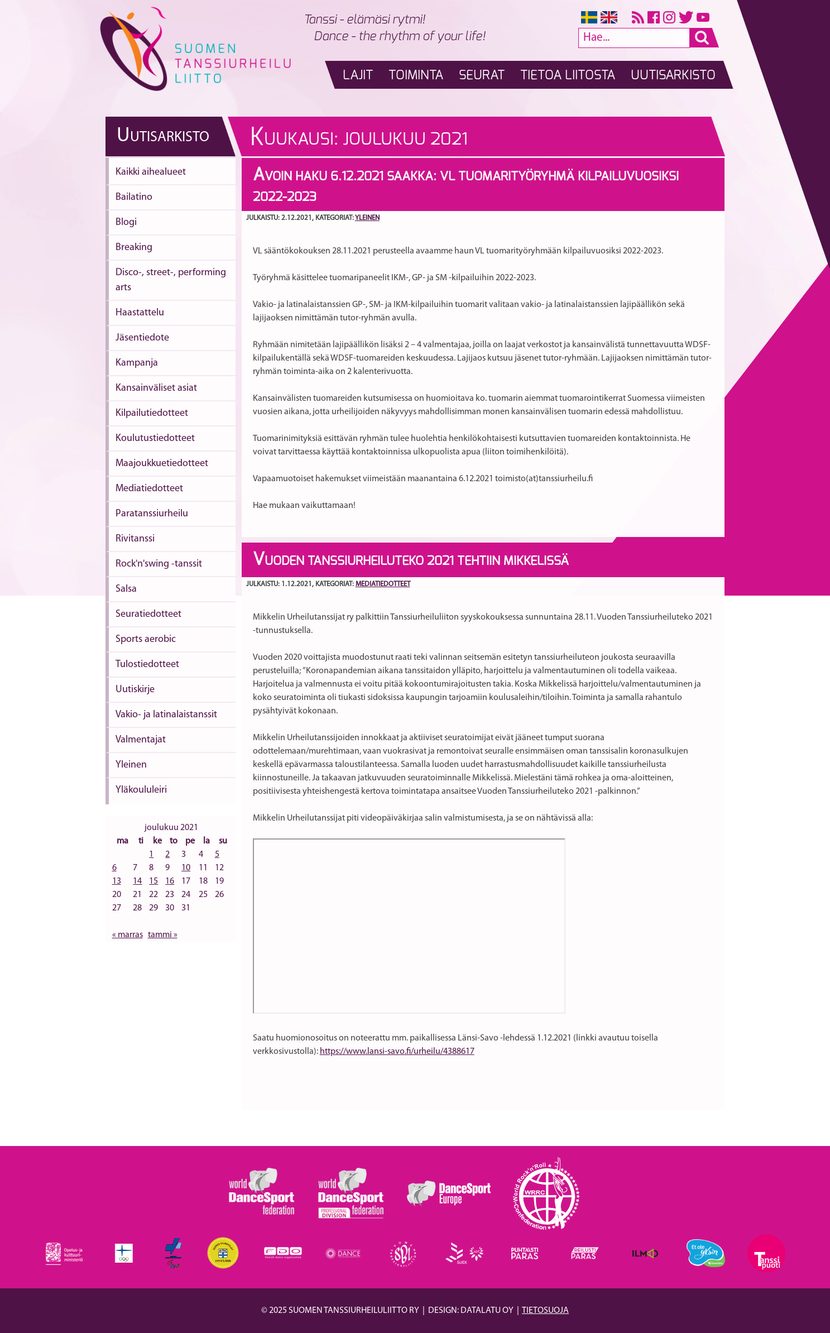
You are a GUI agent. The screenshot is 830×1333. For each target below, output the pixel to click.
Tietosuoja (545, 1310)
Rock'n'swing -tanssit (159, 564)
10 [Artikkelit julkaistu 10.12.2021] (185, 868)
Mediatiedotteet (149, 488)
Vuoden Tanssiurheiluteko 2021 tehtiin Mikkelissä (411, 561)
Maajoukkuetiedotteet (162, 463)
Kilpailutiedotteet (152, 413)
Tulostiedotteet (147, 664)
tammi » (162, 935)
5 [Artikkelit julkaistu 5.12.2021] (217, 854)
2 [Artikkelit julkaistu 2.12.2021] (167, 854)
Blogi (126, 222)
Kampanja (137, 363)
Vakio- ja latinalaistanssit (166, 714)
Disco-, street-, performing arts (171, 280)
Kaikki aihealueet (151, 172)
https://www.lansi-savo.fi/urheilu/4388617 (397, 1051)
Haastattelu (140, 313)
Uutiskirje (135, 689)
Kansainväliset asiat (156, 388)
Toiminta (415, 75)
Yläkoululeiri (141, 790)
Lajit (358, 75)
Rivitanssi (135, 539)
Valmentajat (141, 740)
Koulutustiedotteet (155, 438)
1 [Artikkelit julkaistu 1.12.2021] (151, 854)
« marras (127, 935)
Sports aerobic (146, 639)
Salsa (126, 589)
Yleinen (131, 765)
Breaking (134, 247)
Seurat (482, 75)
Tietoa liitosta (567, 75)
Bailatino (134, 197)
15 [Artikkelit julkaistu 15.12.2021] (153, 881)
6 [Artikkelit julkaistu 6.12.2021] (114, 868)
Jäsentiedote (142, 338)
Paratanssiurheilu (152, 514)
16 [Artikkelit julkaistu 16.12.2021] (169, 881)
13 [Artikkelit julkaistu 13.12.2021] (116, 881)
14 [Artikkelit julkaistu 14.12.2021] (137, 881)
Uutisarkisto (673, 75)
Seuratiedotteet (148, 614)
